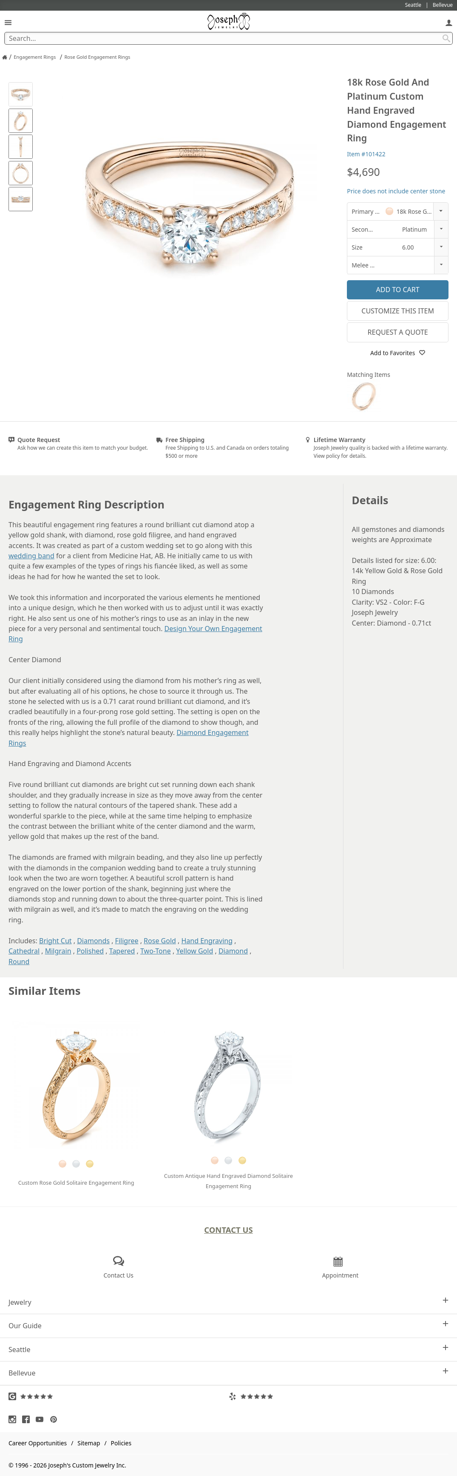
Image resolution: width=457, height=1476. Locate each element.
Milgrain (58, 951)
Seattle (228, 1349)
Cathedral (24, 951)
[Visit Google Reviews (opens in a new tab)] (119, 1396)
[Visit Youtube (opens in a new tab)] (42, 1419)
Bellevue (228, 1373)
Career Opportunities (38, 1443)
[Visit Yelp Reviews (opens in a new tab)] (339, 1396)
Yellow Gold (194, 951)
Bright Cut (55, 940)
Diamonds (93, 940)
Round (19, 961)
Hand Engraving (207, 940)
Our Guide (228, 1325)
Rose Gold (160, 940)
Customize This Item (397, 311)
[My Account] (449, 22)
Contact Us (228, 1229)
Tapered (122, 951)
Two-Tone (155, 951)
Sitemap (88, 1443)
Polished (90, 951)
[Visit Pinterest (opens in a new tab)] (56, 1419)
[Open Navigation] (8, 22)
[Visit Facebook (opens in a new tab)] (28, 1419)
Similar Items (45, 990)
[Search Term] (228, 38)
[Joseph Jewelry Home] (4, 57)
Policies (121, 1443)
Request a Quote (398, 332)
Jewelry (228, 1302)
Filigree (127, 940)
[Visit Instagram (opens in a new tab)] (14, 1419)
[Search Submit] (446, 38)
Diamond (233, 951)
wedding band (31, 555)
